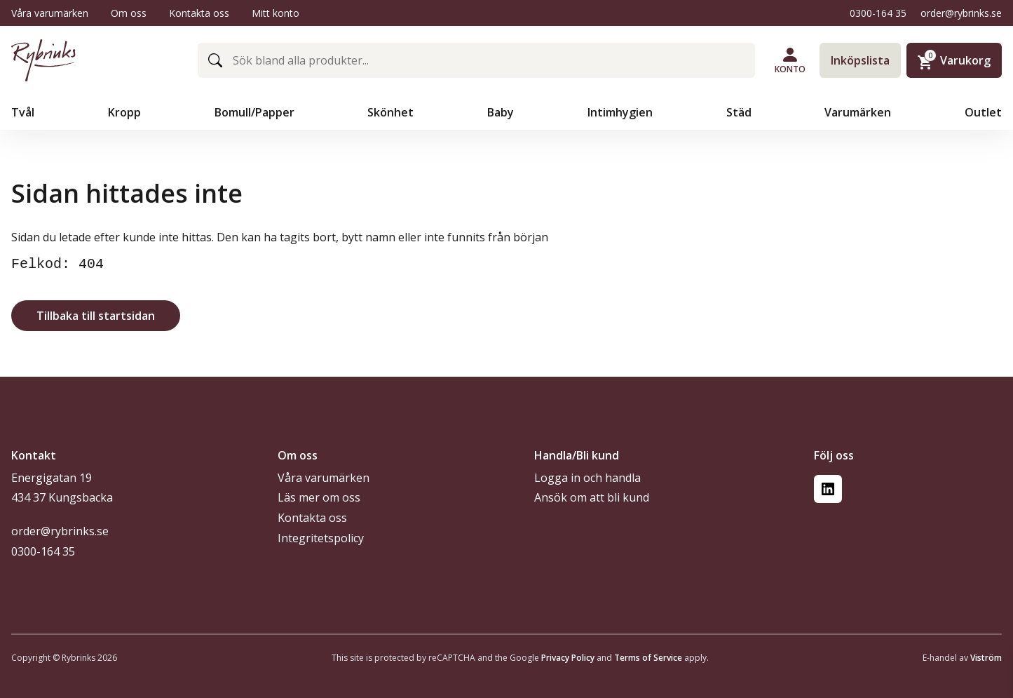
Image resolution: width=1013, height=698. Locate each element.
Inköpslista (860, 60)
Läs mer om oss (319, 497)
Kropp (126, 112)
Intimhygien (621, 112)
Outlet (983, 112)
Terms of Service (648, 658)
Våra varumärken (49, 13)
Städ (740, 112)
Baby (502, 112)
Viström (986, 658)
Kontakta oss (199, 13)
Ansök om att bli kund (591, 497)
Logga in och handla (587, 477)
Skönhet (391, 112)
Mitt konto (275, 13)
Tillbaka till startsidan (95, 315)
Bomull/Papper (256, 112)
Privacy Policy (567, 658)
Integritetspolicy (321, 538)
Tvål (24, 112)
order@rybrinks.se (961, 13)
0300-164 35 (878, 13)
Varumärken (859, 112)
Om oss (129, 13)
